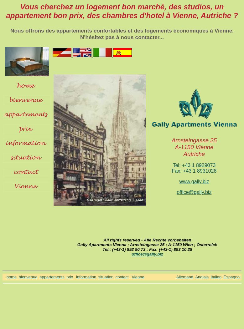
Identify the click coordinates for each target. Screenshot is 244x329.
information (86, 277)
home (12, 277)
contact (122, 277)
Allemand (184, 277)
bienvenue (28, 277)
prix (69, 277)
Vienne (138, 277)
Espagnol (232, 277)
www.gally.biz (194, 181)
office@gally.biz (194, 192)
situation (105, 277)
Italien (216, 277)
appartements (52, 277)
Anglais (202, 277)
